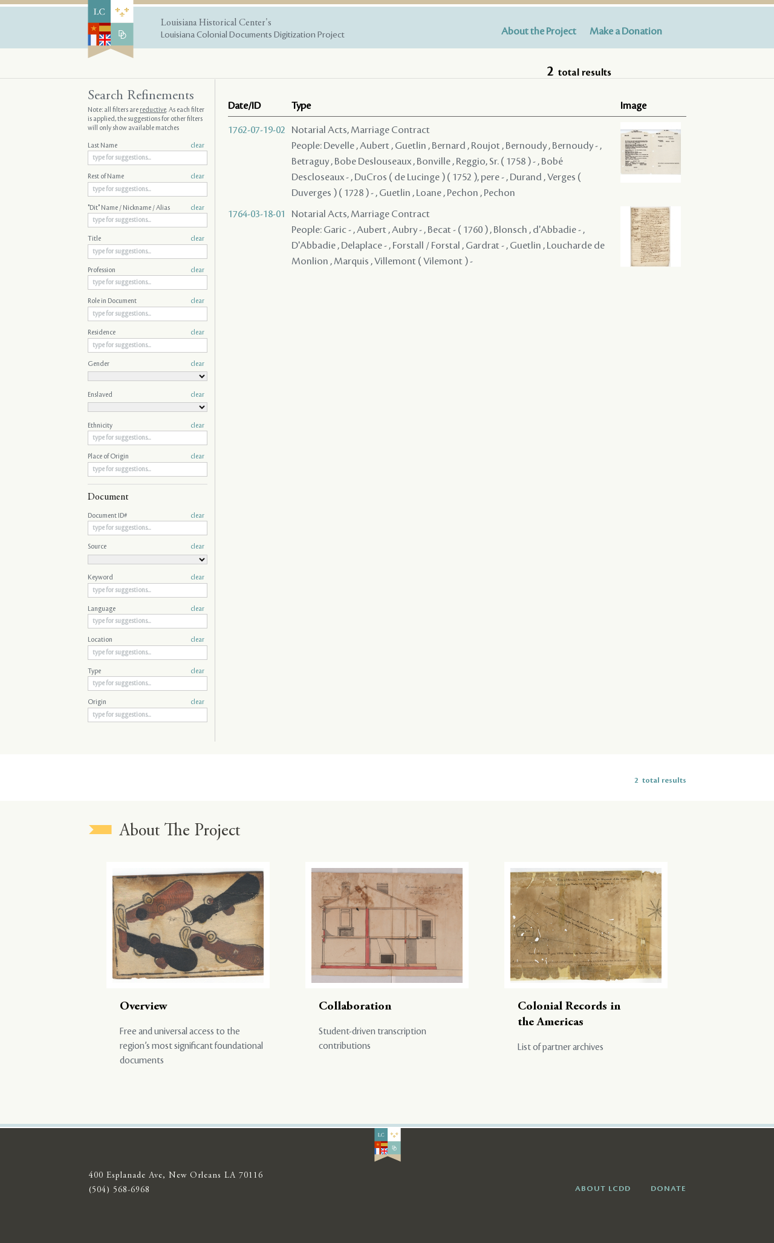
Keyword (146, 577)
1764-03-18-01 (256, 214)
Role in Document (146, 301)
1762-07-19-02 (256, 130)
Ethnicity (146, 426)
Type (146, 671)
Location (146, 640)
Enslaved (146, 395)
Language (146, 609)
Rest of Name (146, 176)
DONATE (668, 1188)
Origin (146, 702)
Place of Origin (146, 456)
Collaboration (355, 1006)
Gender (146, 364)
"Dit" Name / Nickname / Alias (146, 208)
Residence (146, 332)
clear (197, 145)
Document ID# (146, 516)
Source (146, 547)
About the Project (538, 31)
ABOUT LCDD (603, 1188)
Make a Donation (626, 31)
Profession (146, 270)
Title (146, 239)
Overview (143, 1006)
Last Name (146, 146)
